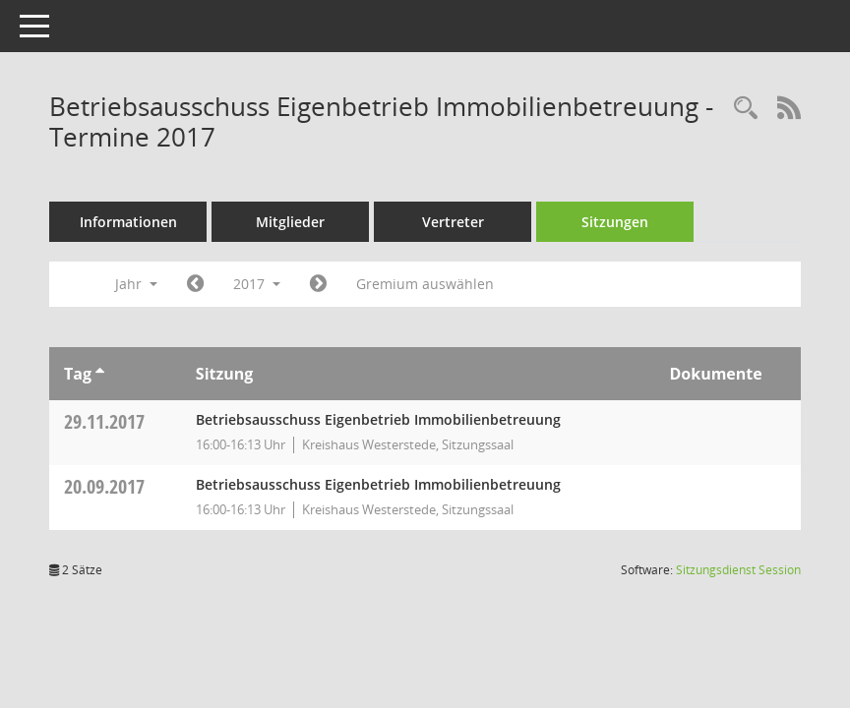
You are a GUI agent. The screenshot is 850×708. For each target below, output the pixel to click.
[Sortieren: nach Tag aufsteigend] (99, 373)
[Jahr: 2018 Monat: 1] (318, 284)
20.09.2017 (104, 486)
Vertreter (453, 221)
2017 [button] (256, 283)
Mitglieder (290, 221)
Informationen (128, 221)
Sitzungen (614, 221)
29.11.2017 (104, 421)
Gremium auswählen (425, 283)
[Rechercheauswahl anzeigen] (745, 108)
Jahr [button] (136, 283)
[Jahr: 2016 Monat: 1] (195, 284)
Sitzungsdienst (738, 569)
